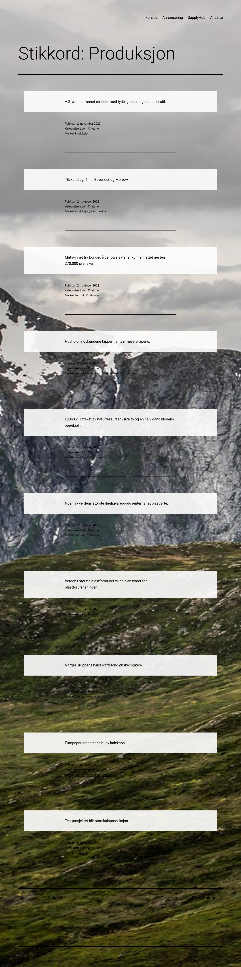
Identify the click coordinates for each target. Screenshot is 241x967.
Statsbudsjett (128, 373)
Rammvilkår (109, 775)
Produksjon (82, 133)
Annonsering (172, 17)
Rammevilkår (99, 211)
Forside (152, 17)
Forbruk (80, 295)
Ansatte (216, 17)
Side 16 (55, 898)
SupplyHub (196, 17)
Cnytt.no (93, 128)
